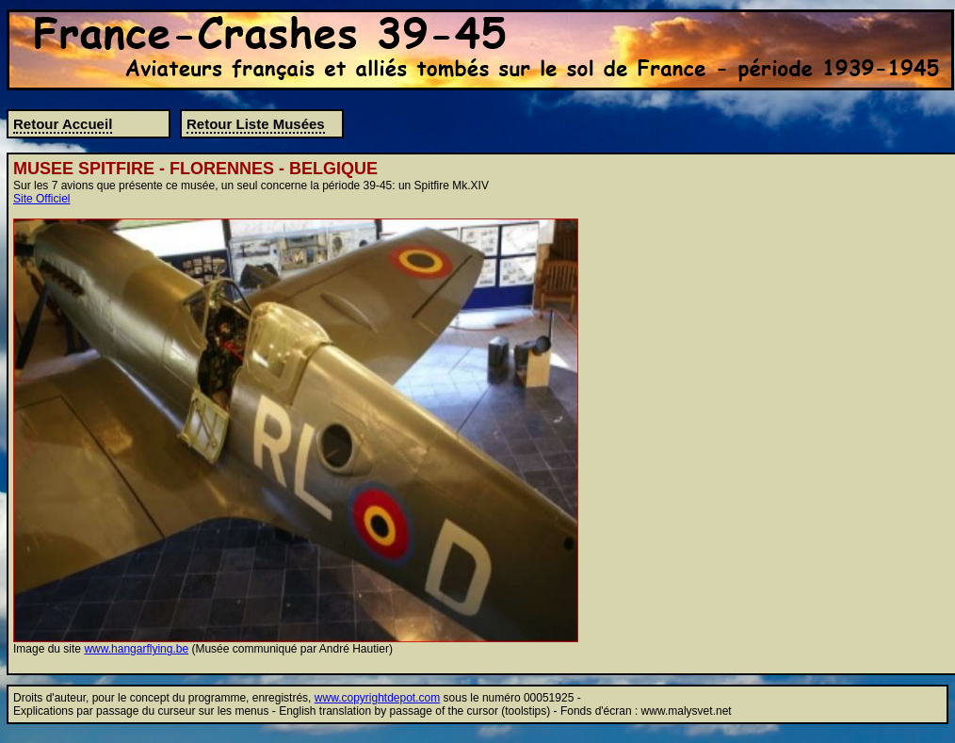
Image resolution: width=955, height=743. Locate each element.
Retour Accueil (62, 124)
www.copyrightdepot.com (377, 697)
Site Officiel (41, 198)
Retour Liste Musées (255, 124)
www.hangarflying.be (136, 648)
